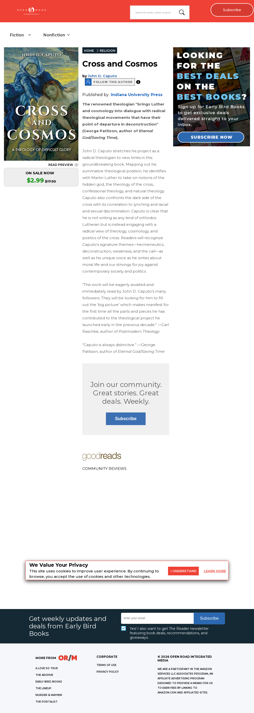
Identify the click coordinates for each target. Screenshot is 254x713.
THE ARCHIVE (44, 675)
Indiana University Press (136, 94)
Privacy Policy (107, 671)
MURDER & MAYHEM (48, 695)
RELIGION (107, 50)
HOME (89, 50)
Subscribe (231, 10)
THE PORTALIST (46, 701)
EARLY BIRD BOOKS (48, 681)
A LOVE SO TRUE (46, 668)
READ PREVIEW (63, 165)
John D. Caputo (102, 76)
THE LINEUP (43, 688)
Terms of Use (106, 665)
